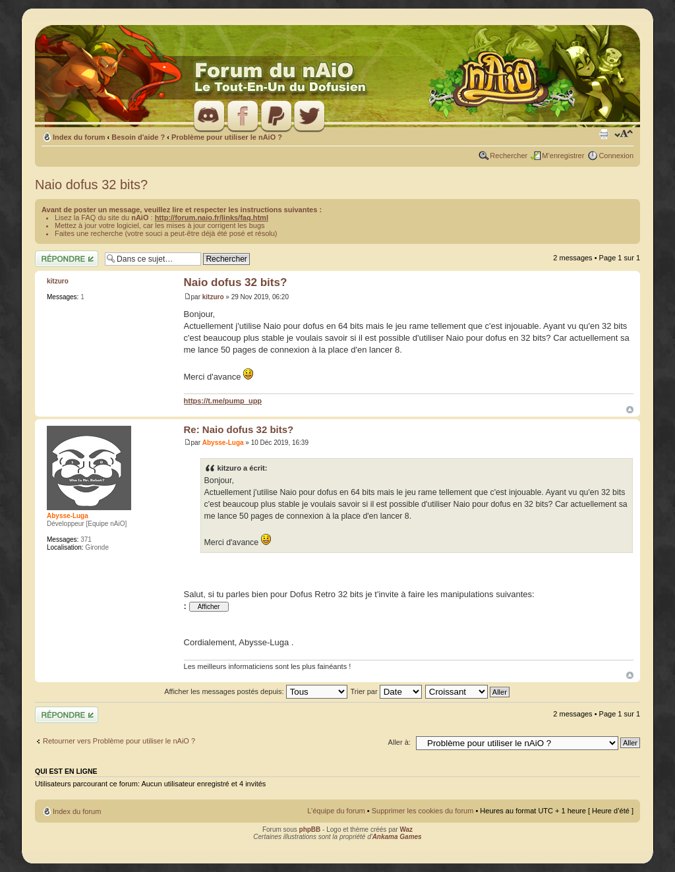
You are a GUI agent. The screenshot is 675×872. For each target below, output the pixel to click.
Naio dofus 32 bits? (91, 184)
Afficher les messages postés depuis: (255, 691)
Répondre (66, 258)
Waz (406, 829)
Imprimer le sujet (604, 134)
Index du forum (79, 137)
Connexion (616, 156)
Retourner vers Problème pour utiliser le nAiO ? (119, 741)
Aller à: (399, 742)
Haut (629, 409)
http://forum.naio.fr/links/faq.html (211, 217)
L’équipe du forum (336, 811)
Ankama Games (397, 836)
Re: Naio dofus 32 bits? (239, 429)
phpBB (310, 829)
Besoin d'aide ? (138, 137)
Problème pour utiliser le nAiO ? (226, 137)
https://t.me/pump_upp (223, 401)
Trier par (385, 691)
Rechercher (508, 156)
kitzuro (213, 297)
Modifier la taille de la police (623, 134)
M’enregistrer (563, 156)
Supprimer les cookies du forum (423, 811)
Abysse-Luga (223, 442)
